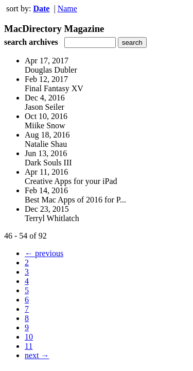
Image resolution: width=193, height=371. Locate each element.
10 (29, 336)
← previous (44, 253)
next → (37, 355)
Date (41, 8)
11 (28, 346)
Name (67, 8)
